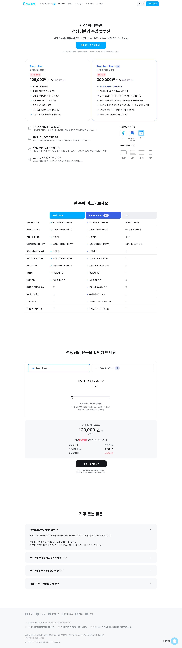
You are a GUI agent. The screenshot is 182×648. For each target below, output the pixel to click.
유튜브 (78, 614)
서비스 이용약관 (29, 638)
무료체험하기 (152, 4)
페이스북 (29, 614)
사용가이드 (90, 4)
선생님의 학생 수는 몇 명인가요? (91, 385)
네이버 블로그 (67, 614)
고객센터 (100, 4)
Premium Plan (107, 368)
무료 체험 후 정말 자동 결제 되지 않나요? (91, 557)
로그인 (141, 4)
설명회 (70, 4)
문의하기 (166, 641)
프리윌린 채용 (53, 614)
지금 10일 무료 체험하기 (91, 45)
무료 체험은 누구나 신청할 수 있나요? (91, 570)
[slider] (72, 396)
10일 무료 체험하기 (91, 464)
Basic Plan (39, 368)
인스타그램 (40, 614)
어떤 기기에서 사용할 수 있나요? (91, 583)
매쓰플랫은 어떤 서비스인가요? (91, 529)
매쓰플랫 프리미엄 (47, 4)
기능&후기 (79, 4)
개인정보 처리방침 (39, 638)
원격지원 (89, 614)
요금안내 (61, 4)
